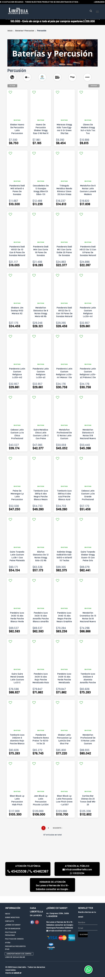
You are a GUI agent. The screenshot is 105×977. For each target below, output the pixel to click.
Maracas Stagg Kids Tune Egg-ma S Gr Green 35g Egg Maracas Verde (64, 134)
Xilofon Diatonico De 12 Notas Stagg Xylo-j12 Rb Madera (41, 561)
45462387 (39, 875)
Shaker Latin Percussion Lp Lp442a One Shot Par (64, 743)
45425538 (17, 875)
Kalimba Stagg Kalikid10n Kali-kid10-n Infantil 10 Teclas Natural (64, 561)
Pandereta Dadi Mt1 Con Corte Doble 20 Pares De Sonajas (64, 255)
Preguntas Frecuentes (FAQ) (15, 946)
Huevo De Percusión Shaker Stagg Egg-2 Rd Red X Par (40, 134)
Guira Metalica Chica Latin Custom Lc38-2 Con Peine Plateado (41, 439)
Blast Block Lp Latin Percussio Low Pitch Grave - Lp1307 (64, 804)
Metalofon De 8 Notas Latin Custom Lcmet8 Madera (88, 194)
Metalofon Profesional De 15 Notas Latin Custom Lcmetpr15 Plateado (87, 746)
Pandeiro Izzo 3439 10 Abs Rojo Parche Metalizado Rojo (41, 682)
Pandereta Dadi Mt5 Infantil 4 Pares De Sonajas (17, 194)
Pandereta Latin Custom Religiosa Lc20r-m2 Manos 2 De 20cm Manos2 (17, 380)
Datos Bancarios (12, 927)
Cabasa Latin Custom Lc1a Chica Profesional (17, 438)
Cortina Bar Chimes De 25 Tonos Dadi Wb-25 (88, 804)
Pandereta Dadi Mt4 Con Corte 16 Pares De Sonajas (40, 255)
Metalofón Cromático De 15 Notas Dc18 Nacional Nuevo (88, 621)
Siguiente (57, 832)
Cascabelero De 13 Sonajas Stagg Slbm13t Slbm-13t (41, 194)
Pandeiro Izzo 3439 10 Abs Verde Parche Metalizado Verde (64, 684)
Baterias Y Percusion (24, 35)
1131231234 (77, 877)
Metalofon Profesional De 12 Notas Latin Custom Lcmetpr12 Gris (64, 439)
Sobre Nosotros (12, 916)
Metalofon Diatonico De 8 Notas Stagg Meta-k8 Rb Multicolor (40, 317)
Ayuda (7, 941)
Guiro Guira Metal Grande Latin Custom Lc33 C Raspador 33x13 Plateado (17, 685)
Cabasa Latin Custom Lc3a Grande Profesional (88, 499)
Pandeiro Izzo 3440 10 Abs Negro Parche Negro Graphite (64, 621)
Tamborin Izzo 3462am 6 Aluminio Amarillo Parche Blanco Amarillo (88, 684)
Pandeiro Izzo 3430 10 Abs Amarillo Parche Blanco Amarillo (41, 621)
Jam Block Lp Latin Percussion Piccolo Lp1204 (41, 804)
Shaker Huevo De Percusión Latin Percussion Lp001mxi (17, 134)
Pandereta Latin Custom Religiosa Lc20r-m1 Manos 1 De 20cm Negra (88, 319)
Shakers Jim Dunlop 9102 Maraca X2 (17, 314)
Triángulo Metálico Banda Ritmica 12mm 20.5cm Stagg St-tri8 (64, 195)
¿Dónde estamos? (13, 923)
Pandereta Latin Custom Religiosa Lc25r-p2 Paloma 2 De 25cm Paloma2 (88, 378)
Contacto (9, 920)
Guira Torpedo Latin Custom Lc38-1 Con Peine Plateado (17, 560)
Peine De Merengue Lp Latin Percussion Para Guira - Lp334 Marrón (17, 502)
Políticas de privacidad (10, 932)
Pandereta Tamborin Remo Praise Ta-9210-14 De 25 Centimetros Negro (41, 746)
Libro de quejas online (15, 956)
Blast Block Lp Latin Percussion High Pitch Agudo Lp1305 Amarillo (17, 807)
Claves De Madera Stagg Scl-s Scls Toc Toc (88, 133)
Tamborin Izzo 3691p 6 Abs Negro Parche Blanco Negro (40, 499)
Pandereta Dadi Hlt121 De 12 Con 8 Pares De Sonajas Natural (88, 255)
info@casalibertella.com (77, 873)
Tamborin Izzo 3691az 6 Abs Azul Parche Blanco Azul (64, 499)
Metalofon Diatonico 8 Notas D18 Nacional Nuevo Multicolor (88, 439)
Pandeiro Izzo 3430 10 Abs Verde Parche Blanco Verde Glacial (17, 623)
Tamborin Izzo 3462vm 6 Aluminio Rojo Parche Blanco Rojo (17, 745)
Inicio (10, 35)
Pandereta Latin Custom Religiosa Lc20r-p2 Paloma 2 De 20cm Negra (41, 380)
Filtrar (12, 90)
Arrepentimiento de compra (19, 952)
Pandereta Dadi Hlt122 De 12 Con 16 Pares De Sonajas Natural (64, 316)
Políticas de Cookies (14, 937)
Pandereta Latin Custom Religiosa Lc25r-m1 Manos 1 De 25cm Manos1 (64, 378)
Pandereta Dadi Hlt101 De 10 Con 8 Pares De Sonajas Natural (17, 255)
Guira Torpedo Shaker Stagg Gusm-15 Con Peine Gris (88, 560)
